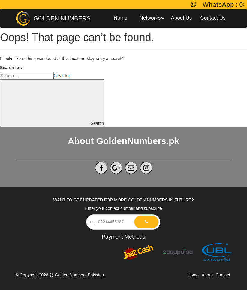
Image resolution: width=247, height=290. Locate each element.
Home (192, 275)
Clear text (63, 75)
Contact (222, 275)
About (207, 275)
